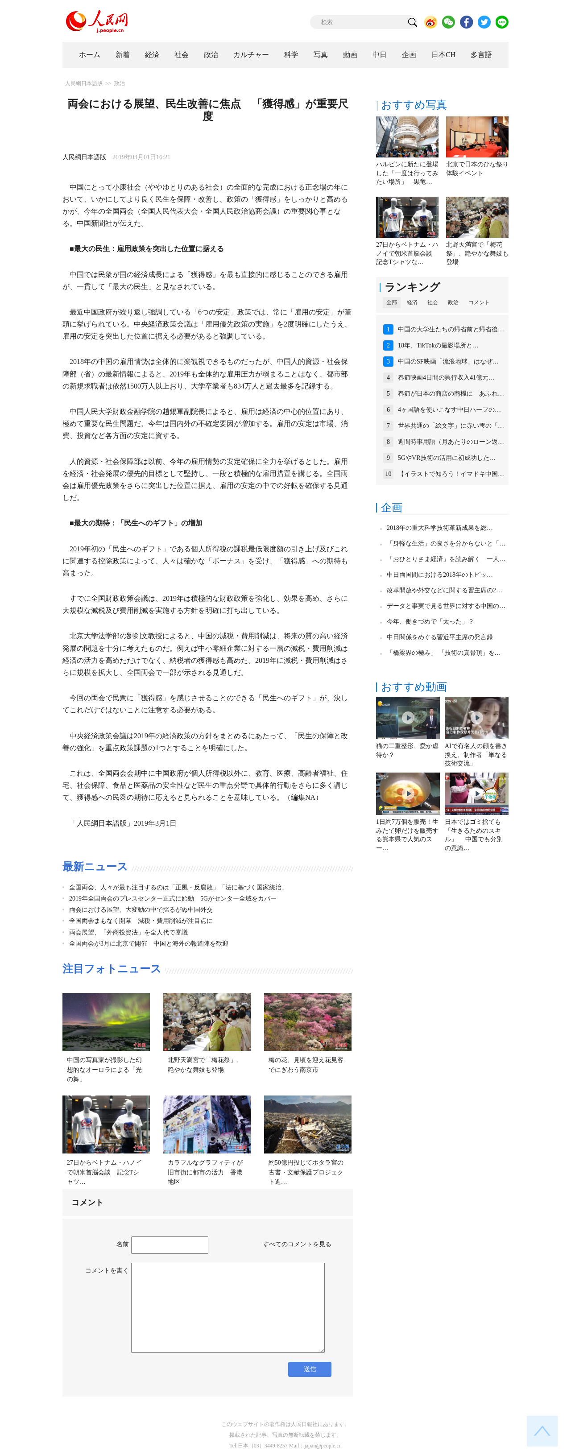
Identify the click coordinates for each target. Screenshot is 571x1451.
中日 (379, 54)
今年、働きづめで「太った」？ (430, 621)
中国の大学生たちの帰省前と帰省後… (451, 329)
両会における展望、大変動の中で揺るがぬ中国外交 (141, 909)
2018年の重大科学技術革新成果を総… (440, 528)
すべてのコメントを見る (297, 1244)
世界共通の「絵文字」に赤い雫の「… (451, 425)
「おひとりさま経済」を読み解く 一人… (446, 559)
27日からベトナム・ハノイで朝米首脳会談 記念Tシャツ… (104, 1172)
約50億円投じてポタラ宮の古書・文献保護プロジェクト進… (306, 1172)
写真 (321, 54)
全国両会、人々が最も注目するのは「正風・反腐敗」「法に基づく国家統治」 (178, 887)
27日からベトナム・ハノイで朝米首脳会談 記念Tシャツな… (407, 253)
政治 (211, 54)
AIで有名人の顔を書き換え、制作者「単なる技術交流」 (476, 755)
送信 (310, 1369)
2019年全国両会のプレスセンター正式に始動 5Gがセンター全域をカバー (173, 898)
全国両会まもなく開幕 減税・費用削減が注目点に (141, 921)
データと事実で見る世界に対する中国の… (446, 606)
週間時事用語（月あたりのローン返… (451, 441)
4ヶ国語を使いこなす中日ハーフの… (449, 409)
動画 (350, 54)
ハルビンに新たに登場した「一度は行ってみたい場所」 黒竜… (407, 173)
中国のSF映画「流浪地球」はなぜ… (448, 361)
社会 (181, 54)
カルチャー (251, 54)
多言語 (481, 54)
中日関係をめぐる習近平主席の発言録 (440, 637)
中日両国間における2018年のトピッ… (440, 574)
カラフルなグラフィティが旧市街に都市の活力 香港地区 (205, 1172)
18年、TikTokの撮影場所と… (438, 345)
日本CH (443, 54)
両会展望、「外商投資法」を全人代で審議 (128, 932)
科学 (291, 54)
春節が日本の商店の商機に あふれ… (451, 393)
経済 (152, 54)
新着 (123, 54)
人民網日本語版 (84, 83)
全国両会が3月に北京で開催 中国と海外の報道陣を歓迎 (148, 943)
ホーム (89, 54)
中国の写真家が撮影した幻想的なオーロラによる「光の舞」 (104, 1070)
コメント (479, 302)
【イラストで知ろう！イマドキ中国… (451, 474)
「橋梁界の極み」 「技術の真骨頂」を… (444, 652)
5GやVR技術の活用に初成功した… (447, 458)
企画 (409, 54)
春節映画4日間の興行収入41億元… (446, 377)
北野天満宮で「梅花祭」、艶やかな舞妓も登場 (477, 253)
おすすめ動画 (414, 687)
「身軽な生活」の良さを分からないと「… (446, 543)
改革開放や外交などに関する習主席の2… (444, 590)
